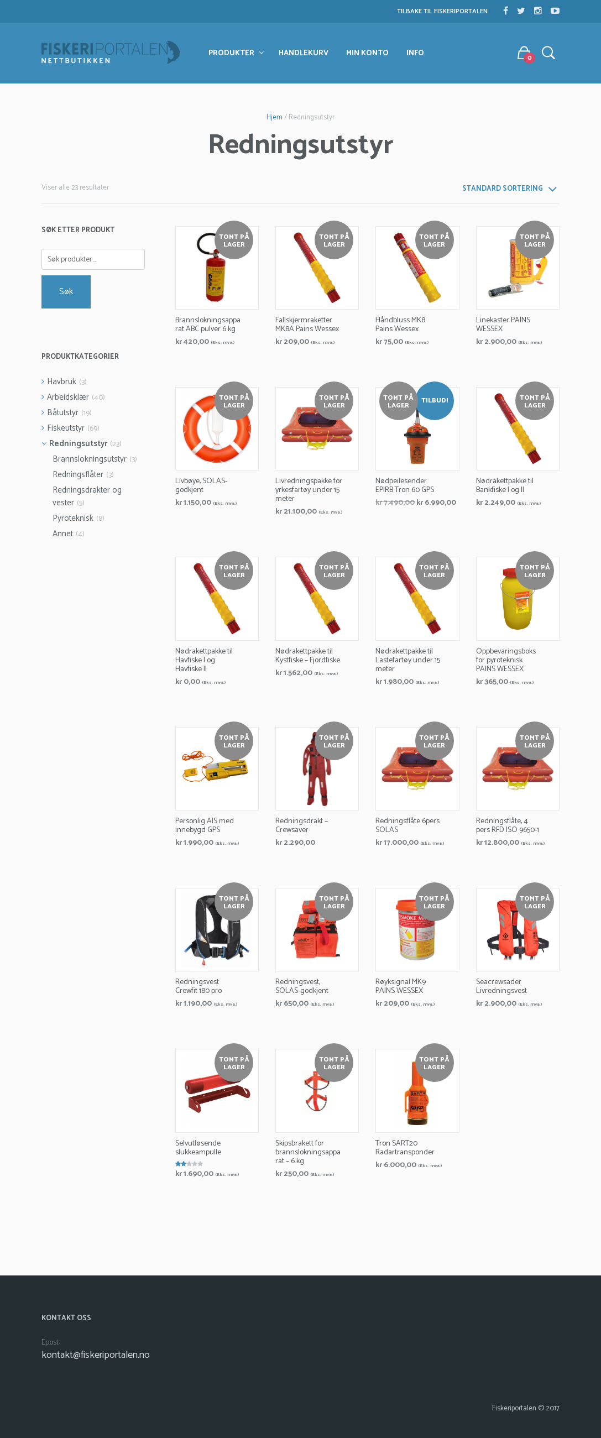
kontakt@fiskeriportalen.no (95, 1355)
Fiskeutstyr (66, 428)
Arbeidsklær (68, 397)
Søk (66, 291)
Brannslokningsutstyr (90, 459)
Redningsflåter (78, 475)
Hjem (274, 117)
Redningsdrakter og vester (87, 496)
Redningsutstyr (78, 444)
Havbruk (61, 382)
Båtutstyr (63, 413)
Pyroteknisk (73, 518)
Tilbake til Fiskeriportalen (442, 11)
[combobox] (509, 192)
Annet (63, 534)
